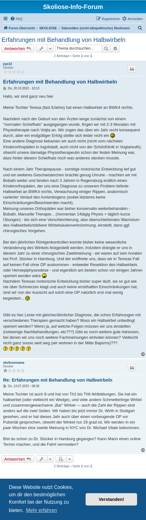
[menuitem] (16, 19)
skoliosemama (13, 362)
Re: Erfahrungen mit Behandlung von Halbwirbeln (57, 380)
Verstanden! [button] (111, 499)
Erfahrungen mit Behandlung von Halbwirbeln (63, 39)
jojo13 (7, 64)
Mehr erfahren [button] (41, 510)
